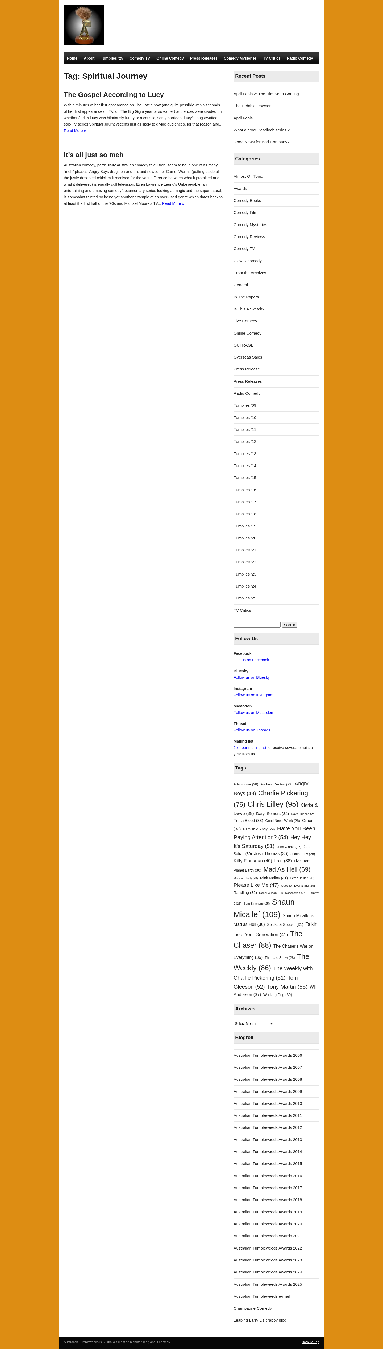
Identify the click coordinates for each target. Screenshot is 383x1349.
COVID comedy (248, 261)
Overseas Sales (248, 357)
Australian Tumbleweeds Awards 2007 (268, 1067)
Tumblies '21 (245, 550)
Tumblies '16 (245, 490)
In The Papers (246, 297)
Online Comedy (170, 58)
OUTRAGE (243, 345)
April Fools (243, 118)
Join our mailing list (250, 748)
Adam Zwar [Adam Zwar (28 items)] (246, 784)
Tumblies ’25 (112, 58)
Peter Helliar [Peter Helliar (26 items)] (302, 878)
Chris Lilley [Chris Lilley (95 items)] (273, 804)
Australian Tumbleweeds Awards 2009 (268, 1091)
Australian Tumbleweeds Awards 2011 (268, 1115)
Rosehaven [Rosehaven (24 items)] (295, 892)
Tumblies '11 (245, 429)
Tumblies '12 (245, 441)
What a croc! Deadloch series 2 (262, 130)
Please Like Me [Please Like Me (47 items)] (256, 885)
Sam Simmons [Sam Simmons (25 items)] (257, 903)
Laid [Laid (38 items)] (283, 860)
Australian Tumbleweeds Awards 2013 (268, 1139)
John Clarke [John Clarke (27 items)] (289, 847)
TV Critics (271, 58)
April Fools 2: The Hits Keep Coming (266, 93)
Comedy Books (247, 200)
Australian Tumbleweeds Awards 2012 (268, 1127)
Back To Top (310, 1342)
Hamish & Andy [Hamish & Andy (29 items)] (259, 829)
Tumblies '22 (245, 562)
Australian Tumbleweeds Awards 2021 (268, 1236)
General (241, 284)
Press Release (247, 369)
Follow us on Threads (252, 730)
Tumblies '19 (245, 526)
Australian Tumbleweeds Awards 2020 (268, 1224)
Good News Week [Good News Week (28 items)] (282, 821)
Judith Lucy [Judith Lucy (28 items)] (303, 854)
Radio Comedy (300, 58)
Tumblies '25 (245, 598)
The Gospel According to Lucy (114, 95)
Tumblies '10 (245, 417)
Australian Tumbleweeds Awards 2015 (268, 1163)
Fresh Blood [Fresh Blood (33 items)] (248, 820)
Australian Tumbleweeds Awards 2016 (268, 1175)
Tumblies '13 (245, 453)
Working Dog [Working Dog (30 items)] (277, 995)
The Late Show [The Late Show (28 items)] (280, 958)
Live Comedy (245, 321)
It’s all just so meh (93, 155)
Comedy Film (245, 212)
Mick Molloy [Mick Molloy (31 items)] (274, 878)
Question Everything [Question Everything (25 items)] (298, 885)
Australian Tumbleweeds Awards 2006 (268, 1055)
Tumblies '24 (245, 586)
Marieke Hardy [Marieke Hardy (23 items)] (246, 878)
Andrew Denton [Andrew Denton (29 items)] (276, 784)
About (89, 58)
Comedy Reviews (249, 236)
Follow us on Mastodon (253, 712)
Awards (240, 188)
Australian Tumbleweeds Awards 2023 (268, 1260)
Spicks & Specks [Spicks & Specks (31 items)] (285, 924)
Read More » (75, 130)
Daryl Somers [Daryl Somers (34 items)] (272, 813)
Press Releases (204, 58)
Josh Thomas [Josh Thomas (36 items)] (271, 853)
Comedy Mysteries (240, 58)
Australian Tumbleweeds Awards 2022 (268, 1248)
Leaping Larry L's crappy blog (260, 1320)
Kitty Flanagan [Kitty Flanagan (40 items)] (253, 860)
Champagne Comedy (253, 1308)
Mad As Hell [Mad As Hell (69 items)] (287, 869)
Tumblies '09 (245, 405)
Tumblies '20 (245, 538)
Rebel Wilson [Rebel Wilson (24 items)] (271, 892)
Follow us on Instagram (253, 695)
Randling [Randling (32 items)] (245, 892)
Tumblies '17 (245, 501)
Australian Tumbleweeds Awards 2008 (268, 1079)
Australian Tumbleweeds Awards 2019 (268, 1212)
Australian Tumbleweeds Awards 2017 (268, 1187)
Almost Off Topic (248, 176)
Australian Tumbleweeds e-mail (262, 1296)
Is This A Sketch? (249, 309)
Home (72, 58)
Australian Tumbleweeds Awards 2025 (268, 1284)
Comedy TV (140, 58)
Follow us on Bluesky (252, 677)
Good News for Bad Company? (261, 142)
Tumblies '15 (245, 477)
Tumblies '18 (245, 513)
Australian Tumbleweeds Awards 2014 (268, 1151)
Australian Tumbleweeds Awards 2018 (268, 1199)
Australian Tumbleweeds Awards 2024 (268, 1272)
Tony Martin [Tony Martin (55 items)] (287, 987)
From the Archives (250, 272)
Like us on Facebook (251, 660)
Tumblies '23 (245, 574)
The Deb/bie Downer (252, 105)
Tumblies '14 (245, 465)
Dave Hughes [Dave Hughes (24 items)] (303, 813)
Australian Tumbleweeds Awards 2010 (268, 1103)
